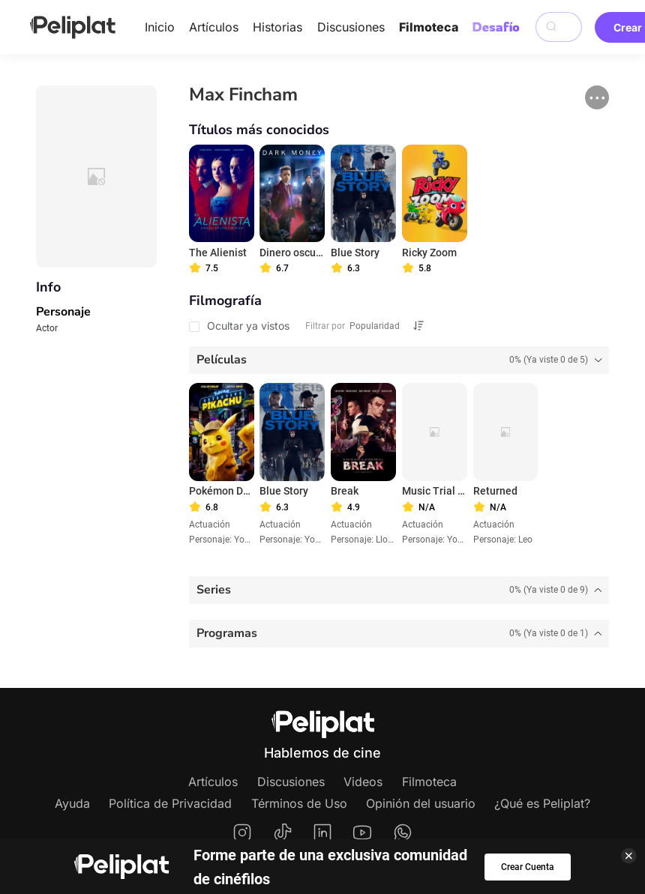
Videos (363, 782)
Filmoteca (428, 26)
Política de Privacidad (170, 803)
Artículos (213, 26)
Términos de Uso (299, 803)
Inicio (160, 26)
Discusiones (351, 26)
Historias (277, 26)
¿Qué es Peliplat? (542, 803)
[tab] (399, 360)
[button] (597, 97)
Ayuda (72, 803)
